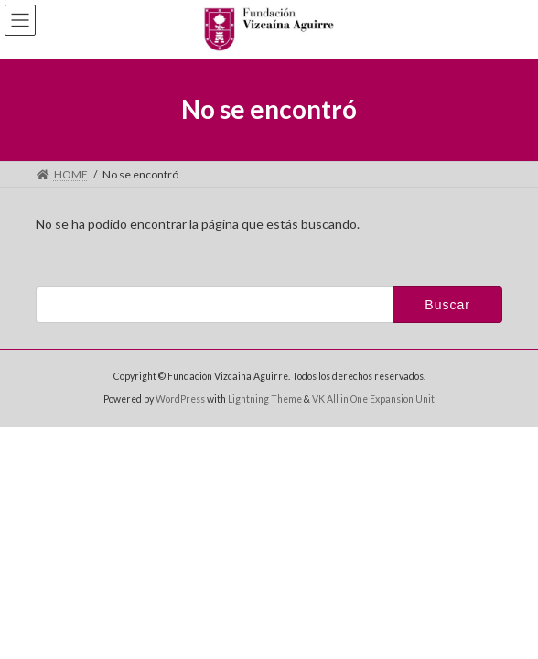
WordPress (180, 399)
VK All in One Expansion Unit (373, 399)
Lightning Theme (265, 399)
